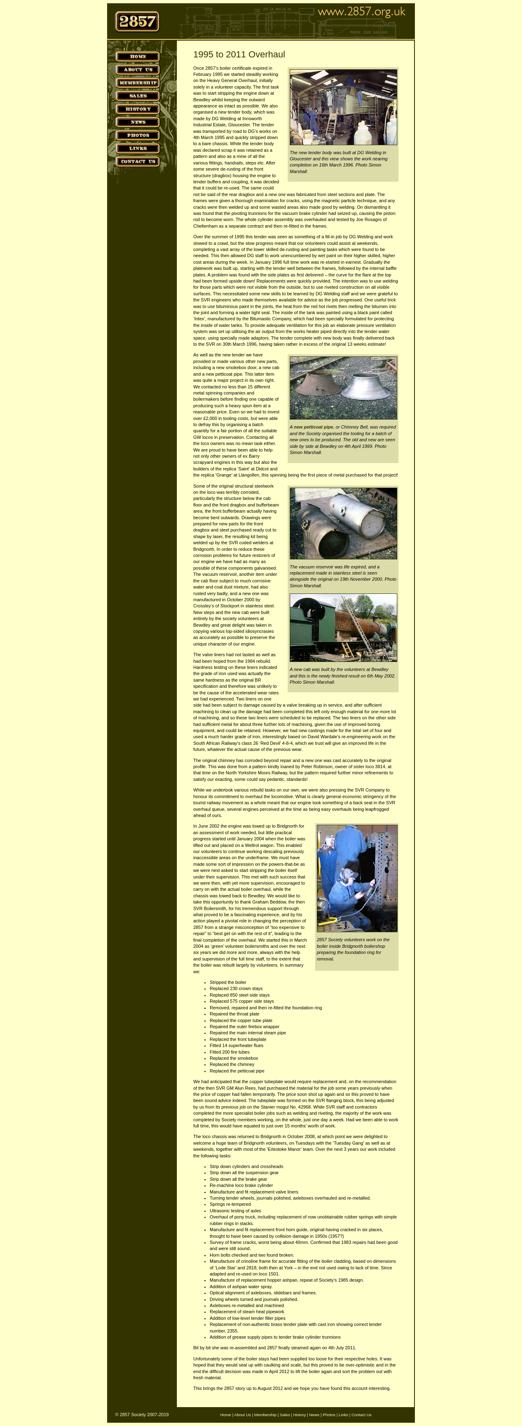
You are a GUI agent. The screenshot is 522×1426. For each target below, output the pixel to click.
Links (343, 1414)
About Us (242, 1414)
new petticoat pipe (313, 426)
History (299, 1414)
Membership (265, 1414)
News (314, 1414)
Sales (285, 1414)
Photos (329, 1414)
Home (225, 1414)
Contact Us (361, 1414)
